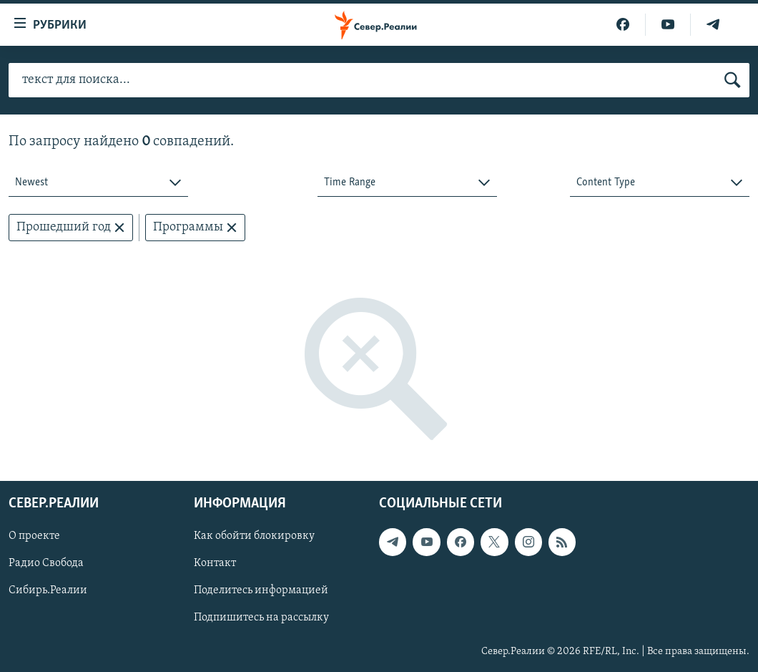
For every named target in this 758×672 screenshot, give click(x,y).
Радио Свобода (46, 564)
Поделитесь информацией (261, 591)
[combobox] (98, 183)
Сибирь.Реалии (48, 591)
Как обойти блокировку (254, 536)
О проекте (34, 536)
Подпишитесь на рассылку (261, 618)
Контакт (215, 564)
